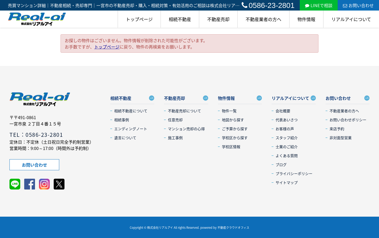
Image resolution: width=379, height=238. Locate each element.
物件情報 (306, 19)
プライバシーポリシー (294, 173)
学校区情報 (231, 146)
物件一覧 (229, 110)
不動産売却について (184, 110)
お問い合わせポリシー (348, 119)
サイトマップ (287, 182)
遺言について (125, 137)
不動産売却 (218, 19)
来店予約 (337, 128)
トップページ (139, 19)
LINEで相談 (318, 5)
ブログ (281, 164)
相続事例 (121, 119)
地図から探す (233, 119)
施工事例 (175, 137)
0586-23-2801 (268, 5)
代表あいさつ (287, 119)
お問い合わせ (358, 5)
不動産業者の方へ (263, 19)
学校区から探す (235, 137)
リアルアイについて (351, 19)
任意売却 (175, 119)
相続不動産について (130, 110)
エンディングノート (130, 128)
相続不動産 (180, 19)
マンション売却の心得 (186, 128)
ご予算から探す (235, 128)
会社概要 (283, 110)
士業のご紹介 (287, 146)
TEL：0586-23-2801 (36, 134)
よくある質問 (287, 155)
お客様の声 (285, 128)
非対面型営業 (341, 137)
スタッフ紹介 (287, 137)
